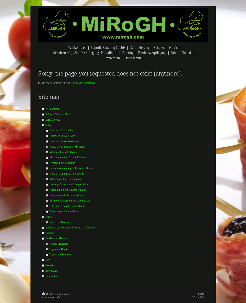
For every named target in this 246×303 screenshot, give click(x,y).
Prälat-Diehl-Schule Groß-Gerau (67, 146)
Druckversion (51, 293)
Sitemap (66, 293)
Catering (50, 233)
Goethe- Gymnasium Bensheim (66, 173)
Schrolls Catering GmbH (58, 114)
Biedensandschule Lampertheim (66, 195)
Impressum (51, 270)
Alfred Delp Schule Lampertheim (67, 189)
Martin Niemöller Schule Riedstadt (68, 157)
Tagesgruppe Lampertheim (63, 211)
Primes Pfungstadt (59, 243)
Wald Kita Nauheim (60, 222)
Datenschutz (52, 276)
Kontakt (49, 265)
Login (201, 293)
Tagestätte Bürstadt (59, 249)
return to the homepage (82, 82)
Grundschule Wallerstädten (64, 141)
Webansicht (198, 297)
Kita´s (48, 216)
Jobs (47, 260)
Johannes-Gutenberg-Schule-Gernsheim (71, 168)
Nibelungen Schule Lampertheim (67, 206)
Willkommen (52, 108)
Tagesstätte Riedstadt (60, 254)
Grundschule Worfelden (62, 135)
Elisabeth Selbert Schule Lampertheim (70, 200)
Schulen (49, 125)
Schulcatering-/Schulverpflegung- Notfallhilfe (70, 227)
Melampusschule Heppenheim (65, 179)
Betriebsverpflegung (56, 238)
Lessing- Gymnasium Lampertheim (68, 184)
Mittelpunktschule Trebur (63, 152)
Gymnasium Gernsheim (62, 162)
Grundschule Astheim (61, 130)
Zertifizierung (52, 119)
